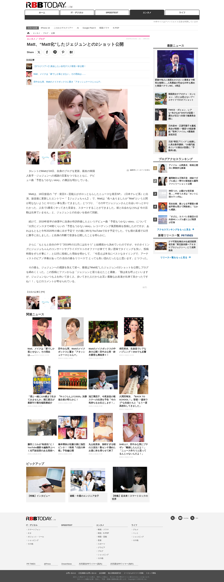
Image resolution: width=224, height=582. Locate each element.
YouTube (186, 518)
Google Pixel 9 (89, 28)
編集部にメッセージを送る (140, 170)
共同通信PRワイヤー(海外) (122, 564)
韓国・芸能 (102, 537)
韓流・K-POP (103, 533)
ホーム (42, 12)
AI (78, 28)
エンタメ (147, 12)
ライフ (182, 12)
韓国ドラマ (104, 28)
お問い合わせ (71, 573)
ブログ (100, 551)
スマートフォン (34, 529)
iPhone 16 (45, 28)
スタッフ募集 (151, 573)
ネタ (29, 533)
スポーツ (101, 544)
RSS (197, 518)
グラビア (101, 547)
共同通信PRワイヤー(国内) (90, 564)
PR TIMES (31, 564)
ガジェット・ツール (36, 537)
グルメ (135, 529)
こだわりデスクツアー (63, 28)
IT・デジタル (77, 12)
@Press (47, 564)
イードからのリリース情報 (133, 573)
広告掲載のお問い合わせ (87, 573)
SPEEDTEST (112, 12)
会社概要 (102, 573)
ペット (135, 533)
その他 (30, 544)
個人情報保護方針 (114, 573)
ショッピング (33, 540)
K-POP (116, 28)
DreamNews (66, 564)
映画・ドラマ (103, 529)
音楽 (99, 540)
